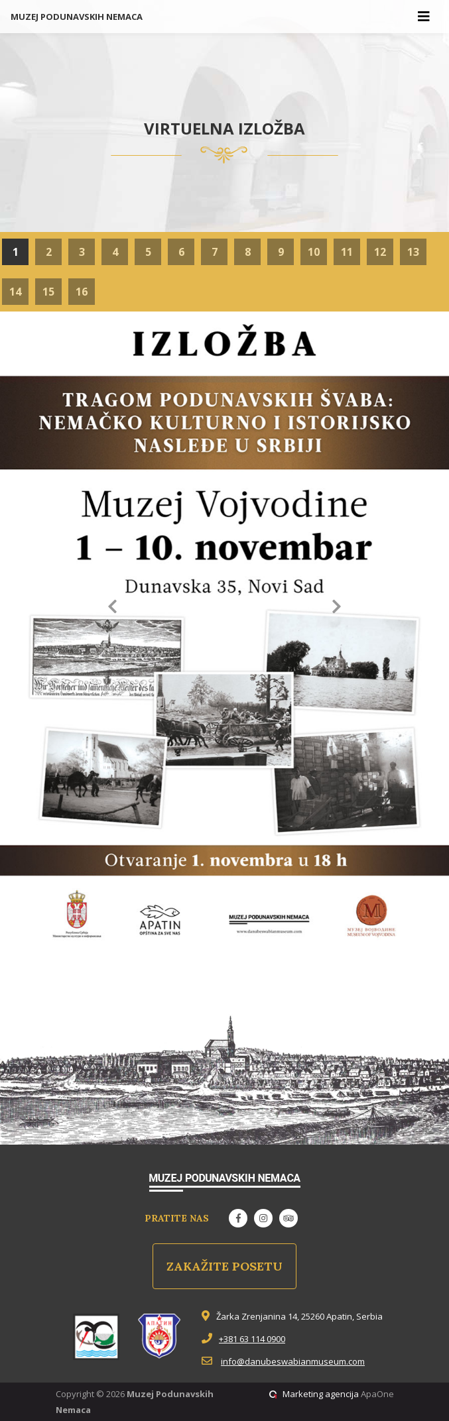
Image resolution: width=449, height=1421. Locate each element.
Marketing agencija (321, 1394)
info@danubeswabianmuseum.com (293, 1361)
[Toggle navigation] (423, 17)
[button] (112, 609)
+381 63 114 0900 (252, 1339)
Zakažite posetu (224, 1266)
